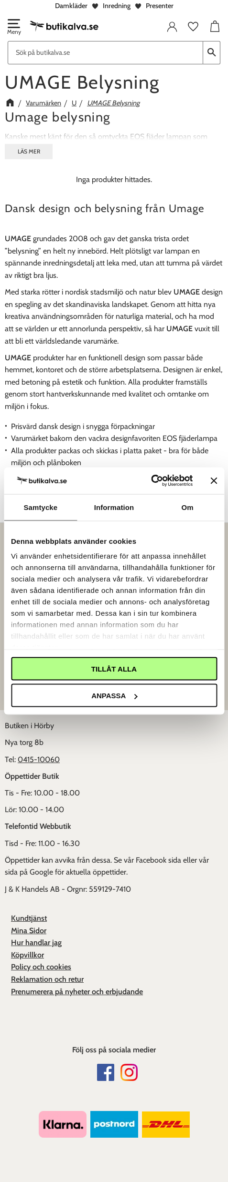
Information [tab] (114, 507)
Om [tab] (188, 507)
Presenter (160, 5)
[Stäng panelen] (213, 480)
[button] (13, 27)
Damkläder (71, 5)
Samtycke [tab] (40, 507)
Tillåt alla (114, 668)
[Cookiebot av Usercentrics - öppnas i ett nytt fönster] (151, 481)
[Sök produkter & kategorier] (105, 52)
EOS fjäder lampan (160, 136)
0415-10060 (39, 759)
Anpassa (114, 696)
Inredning (116, 5)
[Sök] (211, 52)
